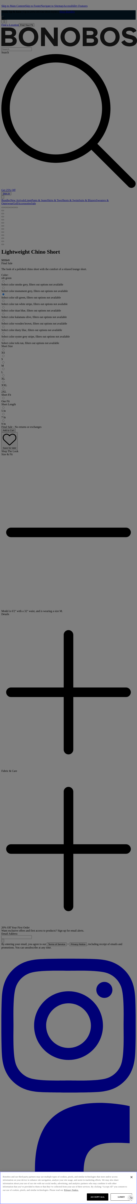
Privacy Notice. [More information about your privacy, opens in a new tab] (71, 1190)
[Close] (131, 1177)
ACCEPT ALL (97, 1197)
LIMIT (121, 1197)
